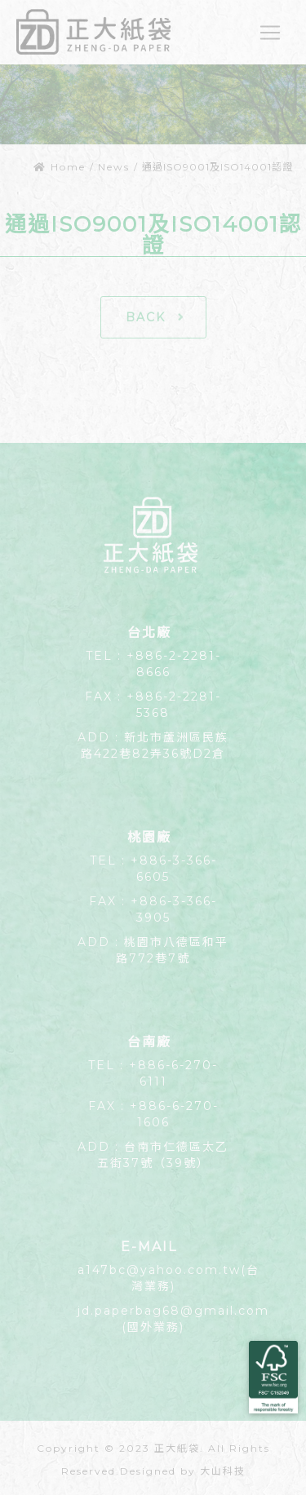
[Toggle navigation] (270, 32)
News (114, 167)
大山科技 (223, 1471)
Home (59, 167)
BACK (155, 317)
